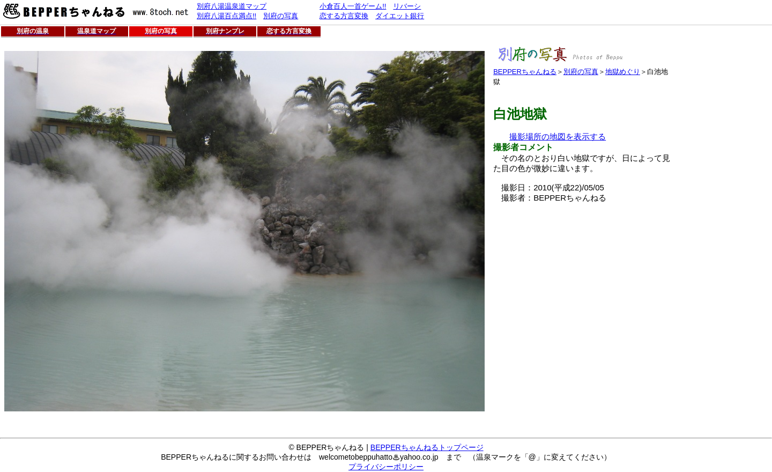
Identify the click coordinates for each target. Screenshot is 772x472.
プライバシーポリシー (386, 466)
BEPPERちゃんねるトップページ (427, 447)
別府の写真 (580, 72)
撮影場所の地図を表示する (557, 136)
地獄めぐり (622, 72)
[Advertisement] (583, 278)
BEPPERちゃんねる (524, 72)
